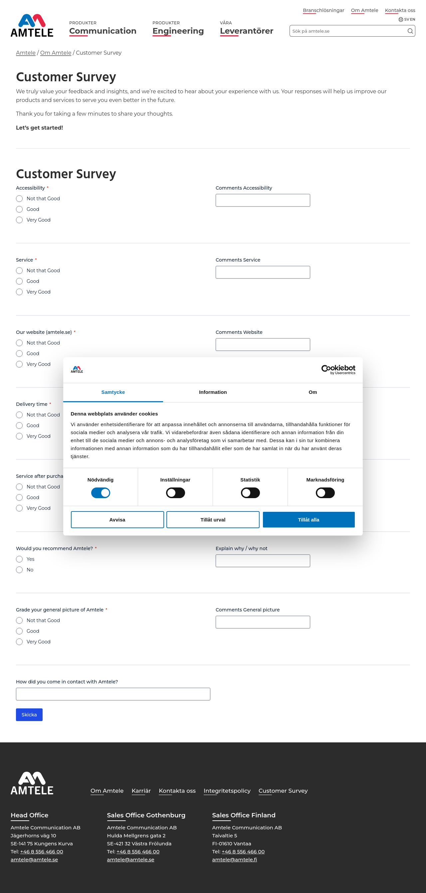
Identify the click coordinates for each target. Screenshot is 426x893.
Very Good (39, 220)
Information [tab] (213, 392)
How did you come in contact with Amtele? (67, 682)
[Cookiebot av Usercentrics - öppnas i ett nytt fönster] (326, 370)
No (30, 570)
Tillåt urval (213, 519)
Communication (102, 28)
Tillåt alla (309, 519)
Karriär (141, 790)
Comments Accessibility (244, 188)
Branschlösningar (323, 10)
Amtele (26, 53)
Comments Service (238, 260)
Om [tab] (313, 392)
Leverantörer (247, 28)
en (412, 19)
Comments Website (239, 332)
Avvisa (117, 519)
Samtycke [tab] (113, 392)
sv (406, 19)
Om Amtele (364, 10)
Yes (30, 559)
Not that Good (43, 199)
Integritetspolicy (227, 790)
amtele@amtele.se (34, 859)
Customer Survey (283, 790)
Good (33, 209)
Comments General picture (248, 610)
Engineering (178, 28)
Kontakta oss (400, 10)
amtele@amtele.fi (234, 859)
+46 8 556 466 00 (41, 851)
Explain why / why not (242, 548)
